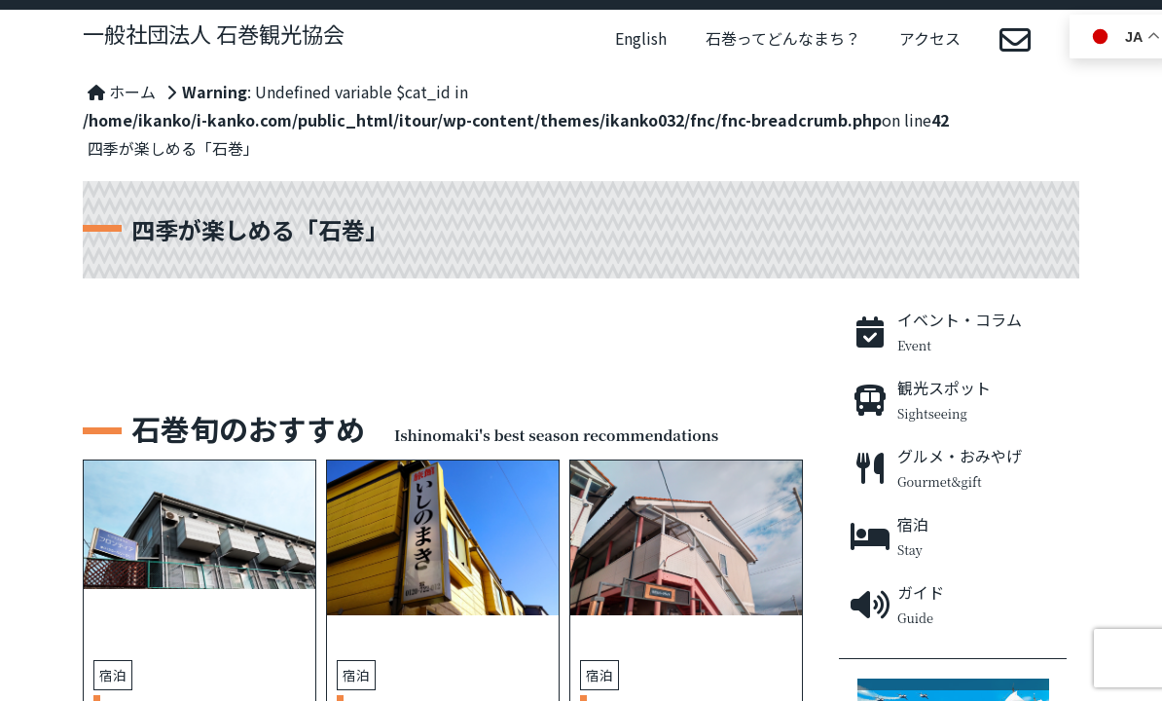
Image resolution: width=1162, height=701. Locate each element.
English (641, 38)
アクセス (930, 38)
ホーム (122, 91)
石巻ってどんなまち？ (783, 38)
